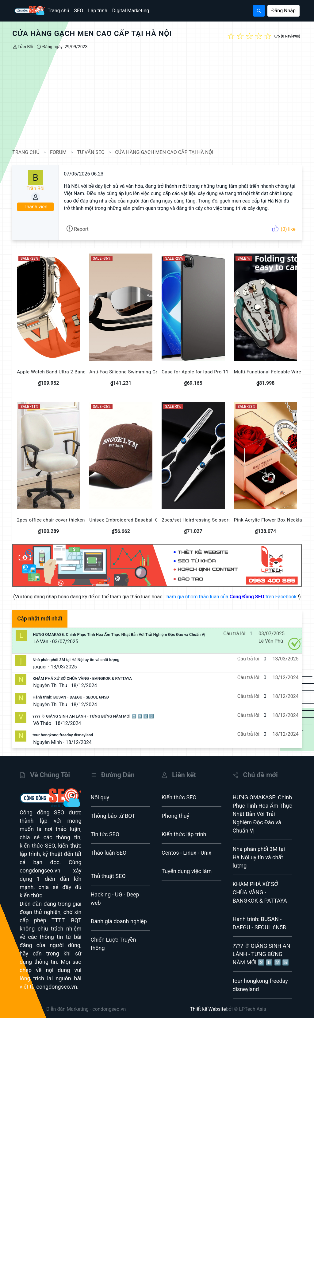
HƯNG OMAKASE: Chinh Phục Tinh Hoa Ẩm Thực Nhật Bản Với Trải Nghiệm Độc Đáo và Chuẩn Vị (121, 641)
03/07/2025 (67, 648)
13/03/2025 (66, 673)
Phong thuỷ (175, 822)
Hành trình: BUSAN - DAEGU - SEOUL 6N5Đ (73, 704)
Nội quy (100, 804)
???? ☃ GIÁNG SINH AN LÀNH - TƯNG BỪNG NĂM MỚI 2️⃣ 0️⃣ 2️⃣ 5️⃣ (95, 723)
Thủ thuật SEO (108, 883)
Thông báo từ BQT (113, 822)
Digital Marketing (130, 11)
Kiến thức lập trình (184, 841)
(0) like (281, 229)
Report (79, 229)
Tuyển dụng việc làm (187, 878)
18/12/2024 (86, 692)
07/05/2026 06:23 (85, 174)
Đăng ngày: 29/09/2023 (66, 46)
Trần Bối (27, 46)
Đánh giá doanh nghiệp (119, 928)
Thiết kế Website (208, 1016)
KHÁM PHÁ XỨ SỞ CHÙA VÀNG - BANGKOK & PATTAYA (84, 685)
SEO (78, 11)
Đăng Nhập (283, 11)
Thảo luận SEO (109, 859)
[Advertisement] (157, 100)
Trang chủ (58, 11)
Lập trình (97, 11)
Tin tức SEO (105, 841)
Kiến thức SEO (179, 804)
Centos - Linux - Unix (186, 859)
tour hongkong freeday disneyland (65, 741)
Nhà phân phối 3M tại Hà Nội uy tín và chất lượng (78, 666)
